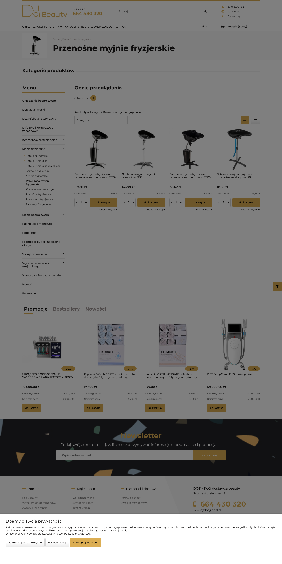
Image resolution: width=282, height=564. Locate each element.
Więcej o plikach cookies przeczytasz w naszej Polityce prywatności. (48, 533)
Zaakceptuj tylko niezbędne (25, 542)
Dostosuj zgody (57, 542)
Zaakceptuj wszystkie (85, 542)
